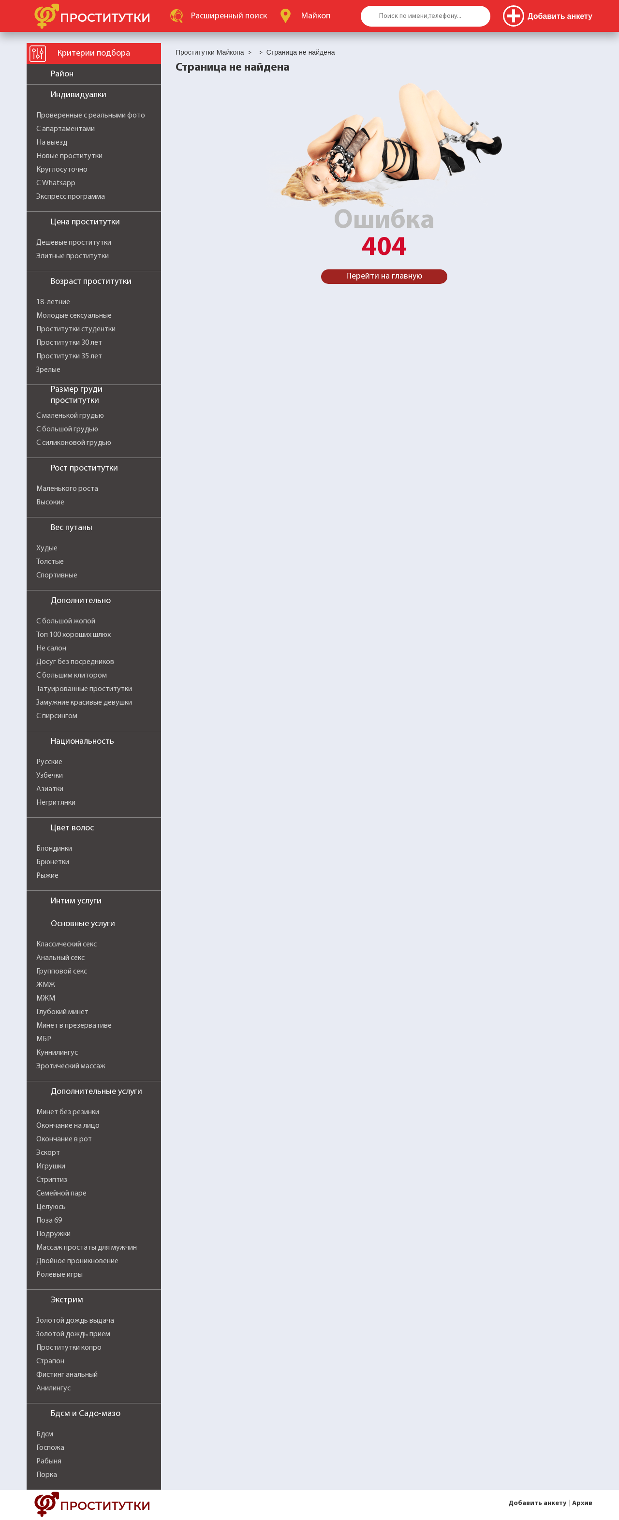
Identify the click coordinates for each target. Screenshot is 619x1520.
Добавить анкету (537, 1503)
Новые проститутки (69, 156)
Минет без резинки (67, 1112)
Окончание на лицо (68, 1126)
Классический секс (66, 944)
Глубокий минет (62, 1012)
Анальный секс (60, 958)
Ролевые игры (59, 1275)
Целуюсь (51, 1207)
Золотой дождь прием (73, 1334)
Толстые (50, 562)
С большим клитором (71, 675)
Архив (582, 1503)
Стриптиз (51, 1180)
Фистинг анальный (67, 1375)
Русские (49, 762)
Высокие (50, 502)
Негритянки (55, 803)
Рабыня (48, 1461)
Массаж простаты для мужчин (86, 1248)
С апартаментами (65, 129)
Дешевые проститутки (73, 243)
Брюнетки (52, 862)
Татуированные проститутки (84, 689)
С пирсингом (56, 716)
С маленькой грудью (70, 416)
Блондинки (54, 849)
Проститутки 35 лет (69, 356)
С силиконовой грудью (73, 443)
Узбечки (49, 776)
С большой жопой (65, 621)
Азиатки (49, 789)
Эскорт (48, 1153)
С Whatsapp (55, 183)
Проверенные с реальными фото (90, 115)
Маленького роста (67, 489)
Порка (46, 1475)
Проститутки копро (69, 1348)
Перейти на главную (384, 276)
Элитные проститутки (72, 256)
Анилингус (53, 1388)
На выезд (51, 143)
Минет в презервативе (74, 1026)
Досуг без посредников (75, 662)
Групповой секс (61, 971)
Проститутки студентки (76, 329)
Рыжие (47, 876)
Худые (47, 548)
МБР (43, 1039)
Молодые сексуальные (74, 316)
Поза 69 (49, 1221)
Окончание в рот (64, 1139)
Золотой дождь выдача (75, 1321)
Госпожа (50, 1448)
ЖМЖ (45, 985)
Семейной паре (61, 1193)
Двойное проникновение (77, 1261)
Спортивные (56, 575)
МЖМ (45, 999)
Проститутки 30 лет (69, 343)
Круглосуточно (62, 170)
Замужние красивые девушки (84, 703)
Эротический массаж (70, 1066)
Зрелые (48, 370)
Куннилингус (57, 1053)
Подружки (53, 1234)
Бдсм (44, 1434)
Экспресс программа (70, 197)
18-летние (53, 302)
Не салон (51, 648)
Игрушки (50, 1166)
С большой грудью (67, 429)
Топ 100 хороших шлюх (73, 635)
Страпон (50, 1361)
